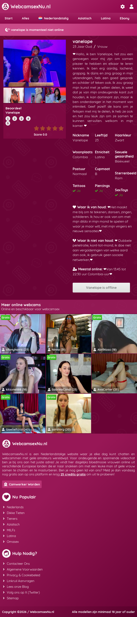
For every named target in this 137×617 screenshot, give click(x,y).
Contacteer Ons (16, 564)
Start (9, 18)
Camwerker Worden (22, 484)
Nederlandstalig (53, 18)
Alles (25, 18)
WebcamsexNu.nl (26, 6)
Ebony (124, 18)
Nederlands (13, 507)
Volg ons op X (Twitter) (21, 592)
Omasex (11, 542)
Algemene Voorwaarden (23, 569)
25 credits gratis (73, 474)
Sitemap (11, 598)
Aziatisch (85, 18)
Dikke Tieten (14, 513)
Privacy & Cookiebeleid (21, 575)
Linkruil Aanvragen (18, 581)
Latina (105, 18)
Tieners (10, 519)
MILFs (9, 530)
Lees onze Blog (16, 587)
